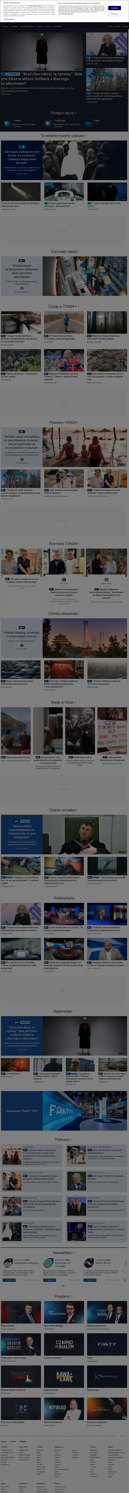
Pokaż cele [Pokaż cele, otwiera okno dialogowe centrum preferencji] (114, 14)
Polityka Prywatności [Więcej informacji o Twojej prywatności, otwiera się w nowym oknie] (9, 19)
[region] (64, 11)
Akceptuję (114, 8)
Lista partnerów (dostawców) (65, 13)
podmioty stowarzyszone (35, 5)
